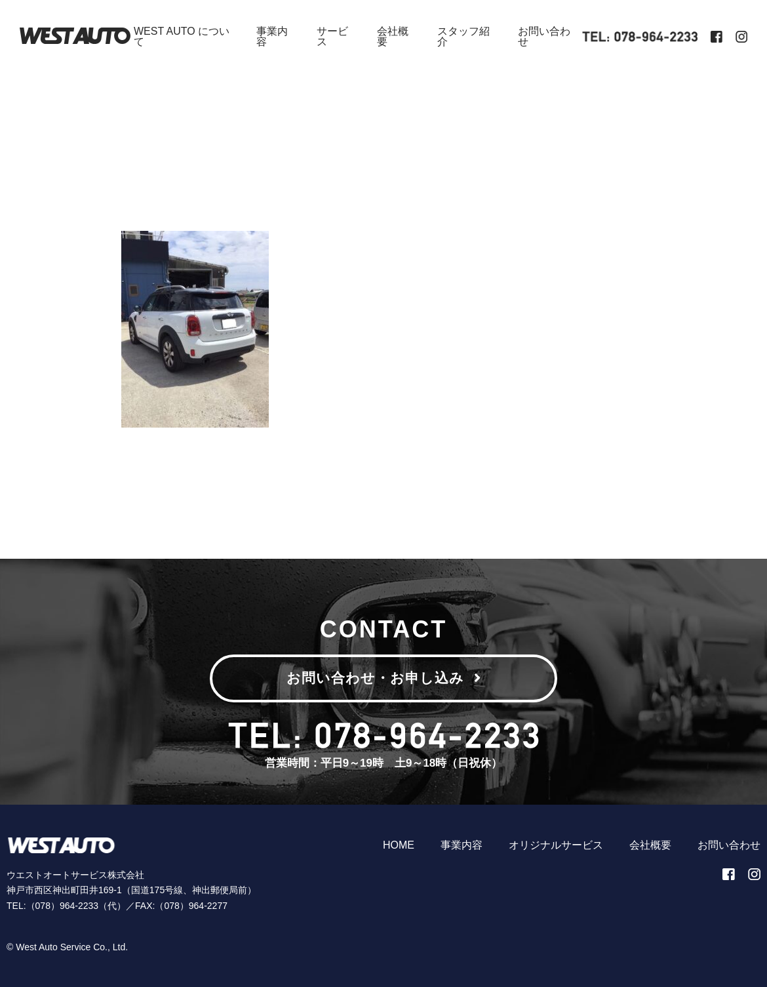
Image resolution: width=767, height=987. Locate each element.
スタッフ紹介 (463, 36)
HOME (398, 845)
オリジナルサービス (556, 845)
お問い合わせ (544, 36)
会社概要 (392, 36)
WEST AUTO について (181, 36)
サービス (332, 36)
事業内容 (272, 36)
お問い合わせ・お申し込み (383, 677)
